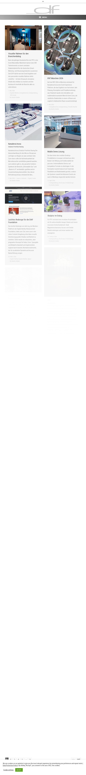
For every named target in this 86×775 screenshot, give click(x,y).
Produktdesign (69, 183)
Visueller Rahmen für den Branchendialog (18, 54)
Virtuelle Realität (72, 107)
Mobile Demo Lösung (55, 151)
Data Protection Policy (10, 765)
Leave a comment (21, 178)
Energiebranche (23, 93)
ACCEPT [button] (19, 770)
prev (73, 759)
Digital (30, 178)
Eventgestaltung (33, 93)
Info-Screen (13, 95)
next (78, 759)
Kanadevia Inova (16, 145)
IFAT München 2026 (55, 78)
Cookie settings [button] (8, 770)
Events (34, 178)
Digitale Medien (14, 93)
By (15, 97)
